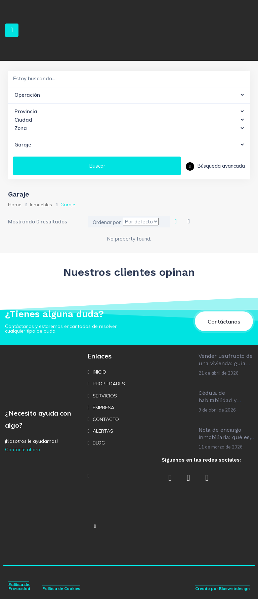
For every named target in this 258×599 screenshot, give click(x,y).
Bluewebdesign (234, 588)
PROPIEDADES (109, 384)
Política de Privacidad (19, 586)
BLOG (99, 443)
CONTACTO (106, 419)
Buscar (97, 166)
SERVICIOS (105, 396)
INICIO (99, 372)
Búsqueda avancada (215, 166)
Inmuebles (41, 205)
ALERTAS (103, 431)
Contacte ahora (22, 449)
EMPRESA (103, 407)
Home (15, 205)
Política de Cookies (61, 588)
